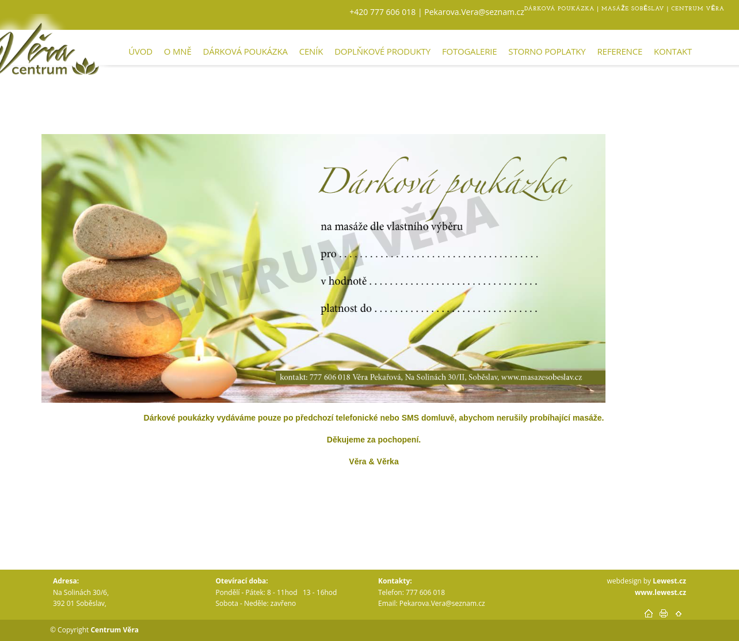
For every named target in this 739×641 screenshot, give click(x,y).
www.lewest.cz (660, 592)
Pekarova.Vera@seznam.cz (473, 11)
